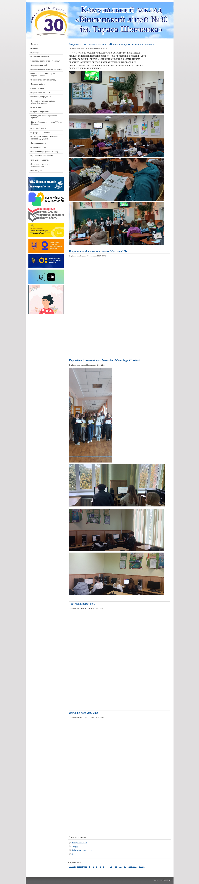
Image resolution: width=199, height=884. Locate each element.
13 (125, 867)
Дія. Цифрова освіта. (40, 160)
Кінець (141, 867)
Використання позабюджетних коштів (47, 69)
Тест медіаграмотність (82, 603)
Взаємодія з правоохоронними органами (44, 117)
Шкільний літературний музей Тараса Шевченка (47, 123)
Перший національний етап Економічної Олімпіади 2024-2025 (104, 360)
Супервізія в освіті (38, 147)
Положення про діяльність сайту (44, 151)
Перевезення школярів (40, 92)
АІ (72, 854)
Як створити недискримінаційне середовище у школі (44, 138)
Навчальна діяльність (40, 57)
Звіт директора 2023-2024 (83, 712)
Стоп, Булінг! (36, 107)
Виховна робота (38, 84)
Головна (34, 44)
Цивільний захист (38, 128)
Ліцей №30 (167, 880)
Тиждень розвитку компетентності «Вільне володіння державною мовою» (111, 44)
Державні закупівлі (39, 65)
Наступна (132, 867)
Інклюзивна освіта (38, 143)
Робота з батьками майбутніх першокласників (43, 74)
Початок (72, 867)
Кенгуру (75, 846)
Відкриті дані (36, 170)
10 (111, 867)
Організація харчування (41, 97)
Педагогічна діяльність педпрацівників (40, 165)
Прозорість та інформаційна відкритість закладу (43, 102)
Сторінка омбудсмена (40, 111)
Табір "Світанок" (38, 88)
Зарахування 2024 (79, 843)
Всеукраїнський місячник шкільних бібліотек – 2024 (98, 251)
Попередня (82, 867)
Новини (34, 48)
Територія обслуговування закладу (45, 61)
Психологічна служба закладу (43, 80)
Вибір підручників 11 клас (82, 850)
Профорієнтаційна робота (42, 156)
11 (116, 867)
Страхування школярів (40, 132)
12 (120, 867)
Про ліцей (35, 52)
